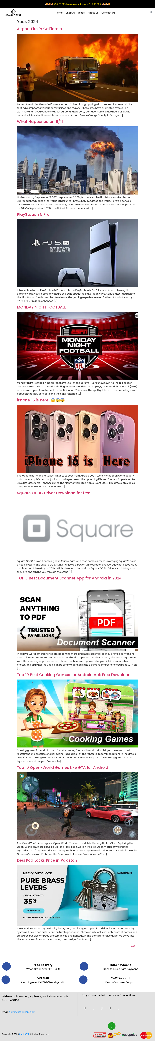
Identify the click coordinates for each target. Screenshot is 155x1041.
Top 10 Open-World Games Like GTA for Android (62, 767)
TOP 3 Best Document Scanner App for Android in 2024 (69, 578)
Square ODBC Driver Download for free (53, 493)
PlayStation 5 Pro (33, 214)
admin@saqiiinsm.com (22, 1012)
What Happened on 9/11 (40, 121)
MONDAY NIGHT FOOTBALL (41, 307)
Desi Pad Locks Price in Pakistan (47, 860)
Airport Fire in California (39, 28)
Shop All (70, 12)
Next (134, 946)
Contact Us (108, 12)
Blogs (81, 12)
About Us (93, 12)
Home (59, 12)
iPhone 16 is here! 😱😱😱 (41, 400)
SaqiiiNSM (24, 1034)
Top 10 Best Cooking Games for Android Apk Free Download (74, 674)
